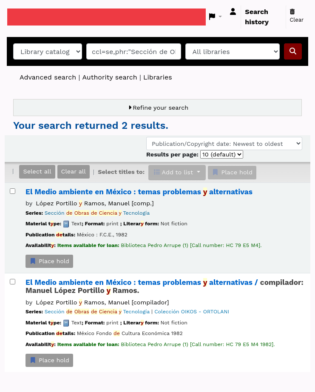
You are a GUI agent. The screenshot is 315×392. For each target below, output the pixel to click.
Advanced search (48, 77)
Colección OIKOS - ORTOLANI (191, 312)
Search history (257, 17)
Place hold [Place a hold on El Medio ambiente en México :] (49, 261)
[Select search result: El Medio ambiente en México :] (12, 191)
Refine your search (160, 107)
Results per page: (173, 154)
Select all (37, 171)
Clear (297, 16)
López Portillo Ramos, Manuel (94, 203)
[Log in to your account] (233, 11)
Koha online (28, 17)
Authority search (109, 77)
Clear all (73, 171)
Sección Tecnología (97, 213)
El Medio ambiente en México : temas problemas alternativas (139, 192)
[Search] (293, 51)
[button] (216, 17)
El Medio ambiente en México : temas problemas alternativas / (165, 286)
